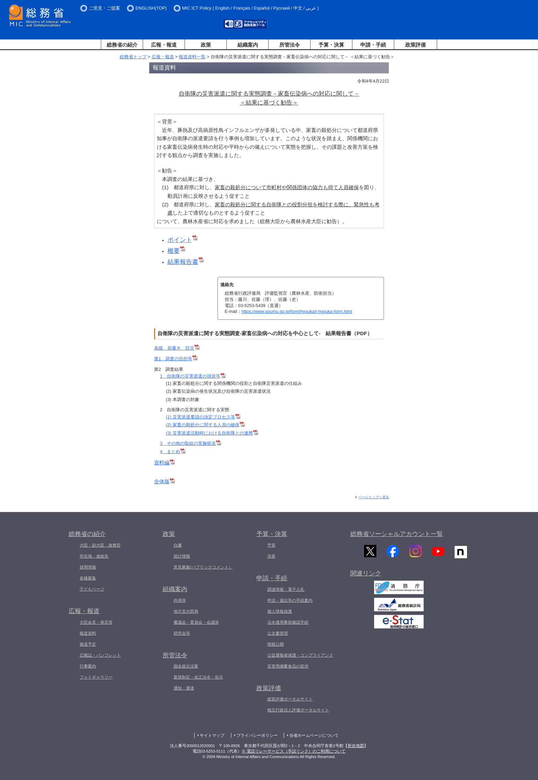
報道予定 (88, 644)
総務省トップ (133, 56)
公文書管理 (277, 633)
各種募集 (88, 578)
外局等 (180, 600)
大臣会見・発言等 (96, 622)
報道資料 (88, 633)
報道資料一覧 (192, 56)
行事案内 (88, 666)
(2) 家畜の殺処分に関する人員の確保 (205, 424)
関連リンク (365, 577)
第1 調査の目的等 (175, 358)
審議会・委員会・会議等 (196, 622)
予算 (271, 545)
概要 (176, 250)
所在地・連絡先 (94, 556)
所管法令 (289, 45)
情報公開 (275, 644)
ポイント (182, 239)
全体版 (164, 481)
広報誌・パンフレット (100, 655)
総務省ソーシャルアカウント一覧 (396, 534)
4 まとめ (172, 451)
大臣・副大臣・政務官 (100, 545)
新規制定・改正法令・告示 (198, 677)
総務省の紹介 (122, 45)
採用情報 (88, 567)
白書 (178, 545)
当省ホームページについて (314, 735)
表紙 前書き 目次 (176, 348)
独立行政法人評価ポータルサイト (298, 710)
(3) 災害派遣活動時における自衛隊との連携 (212, 433)
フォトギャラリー (96, 677)
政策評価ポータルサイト (290, 699)
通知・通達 (184, 688)
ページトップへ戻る (373, 497)
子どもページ (92, 589)
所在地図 (356, 746)
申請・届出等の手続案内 (290, 600)
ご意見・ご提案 (104, 8)
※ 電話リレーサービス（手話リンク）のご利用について (294, 751)
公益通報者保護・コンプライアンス (300, 655)
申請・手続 (373, 45)
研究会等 (182, 633)
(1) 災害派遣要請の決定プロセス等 (203, 416)
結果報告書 (185, 261)
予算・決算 (331, 45)
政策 (206, 45)
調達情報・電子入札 (285, 589)
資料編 (164, 462)
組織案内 (247, 45)
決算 (271, 556)
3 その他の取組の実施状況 (190, 443)
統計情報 (182, 556)
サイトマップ (212, 735)
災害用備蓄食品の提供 (287, 666)
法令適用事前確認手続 (287, 622)
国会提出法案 (186, 666)
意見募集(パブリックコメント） (203, 567)
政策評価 (415, 45)
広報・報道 (164, 45)
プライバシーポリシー (257, 735)
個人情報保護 (279, 611)
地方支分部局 (186, 611)
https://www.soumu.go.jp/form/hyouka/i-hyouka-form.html (297, 311)
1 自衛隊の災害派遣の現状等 (192, 376)
